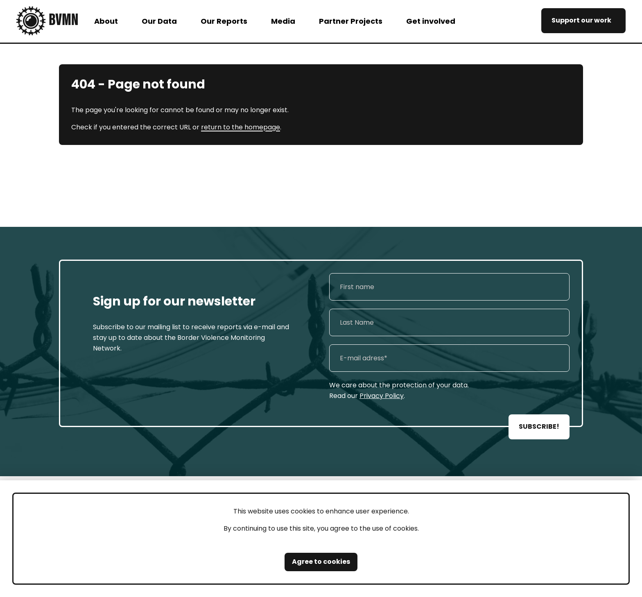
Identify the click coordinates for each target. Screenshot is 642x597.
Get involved (430, 21)
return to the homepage (240, 127)
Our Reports (224, 21)
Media (283, 21)
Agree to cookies (321, 561)
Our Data (159, 21)
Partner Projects (350, 21)
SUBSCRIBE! (539, 426)
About (106, 21)
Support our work (581, 20)
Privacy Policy (381, 395)
